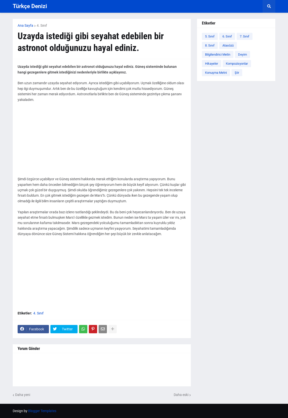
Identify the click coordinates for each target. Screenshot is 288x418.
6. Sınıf (227, 36)
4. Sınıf (42, 25)
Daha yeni (22, 395)
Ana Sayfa (25, 25)
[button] (269, 6)
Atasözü (228, 45)
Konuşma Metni (216, 72)
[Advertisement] (102, 142)
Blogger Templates (42, 411)
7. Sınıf (244, 36)
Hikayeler (211, 63)
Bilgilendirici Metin (217, 54)
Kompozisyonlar (237, 63)
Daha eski (181, 395)
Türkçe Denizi (30, 6)
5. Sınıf (210, 36)
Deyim (242, 54)
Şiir (237, 72)
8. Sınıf (210, 45)
